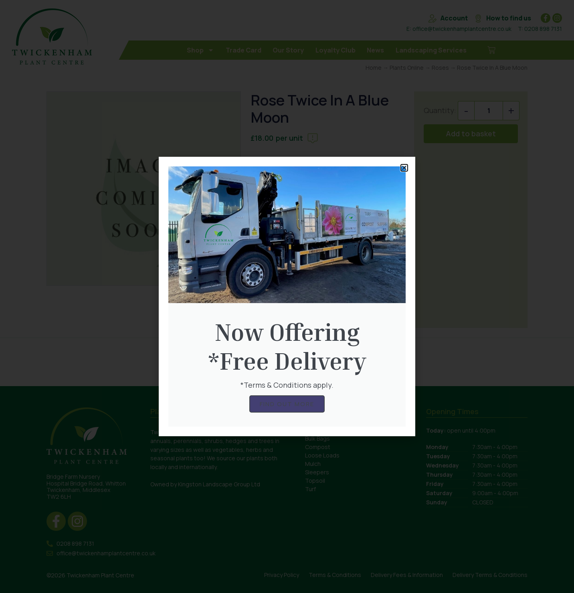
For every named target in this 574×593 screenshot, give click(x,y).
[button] (404, 168)
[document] (287, 296)
